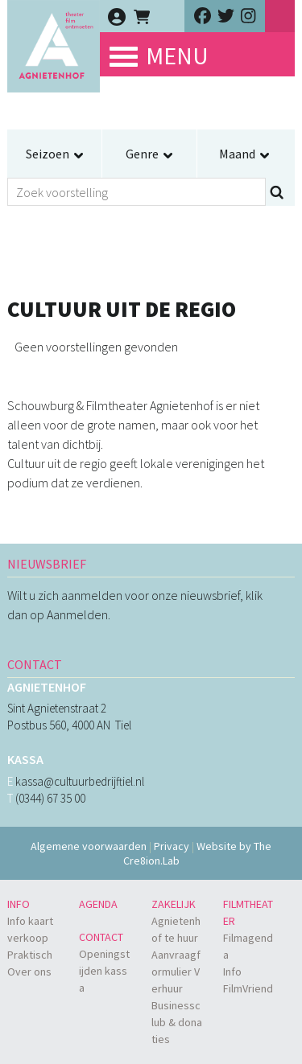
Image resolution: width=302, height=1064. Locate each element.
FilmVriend (248, 988)
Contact (101, 937)
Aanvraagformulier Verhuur (176, 971)
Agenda (98, 904)
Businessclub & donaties (176, 1022)
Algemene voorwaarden (89, 846)
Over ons (29, 971)
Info (18, 904)
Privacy (171, 846)
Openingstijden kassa (104, 971)
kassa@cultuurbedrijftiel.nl (79, 781)
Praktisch (29, 954)
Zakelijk (173, 904)
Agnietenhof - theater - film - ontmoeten (53, 64)
